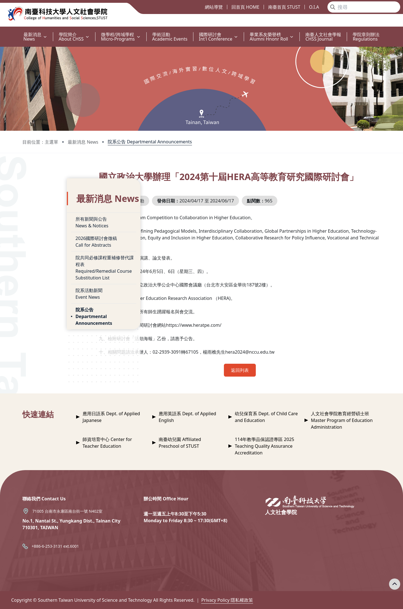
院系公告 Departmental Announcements (150, 142)
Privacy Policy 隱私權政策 (227, 600)
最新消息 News (83, 142)
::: (1, 31)
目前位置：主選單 (40, 142)
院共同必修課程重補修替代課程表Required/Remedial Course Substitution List (64, 256)
